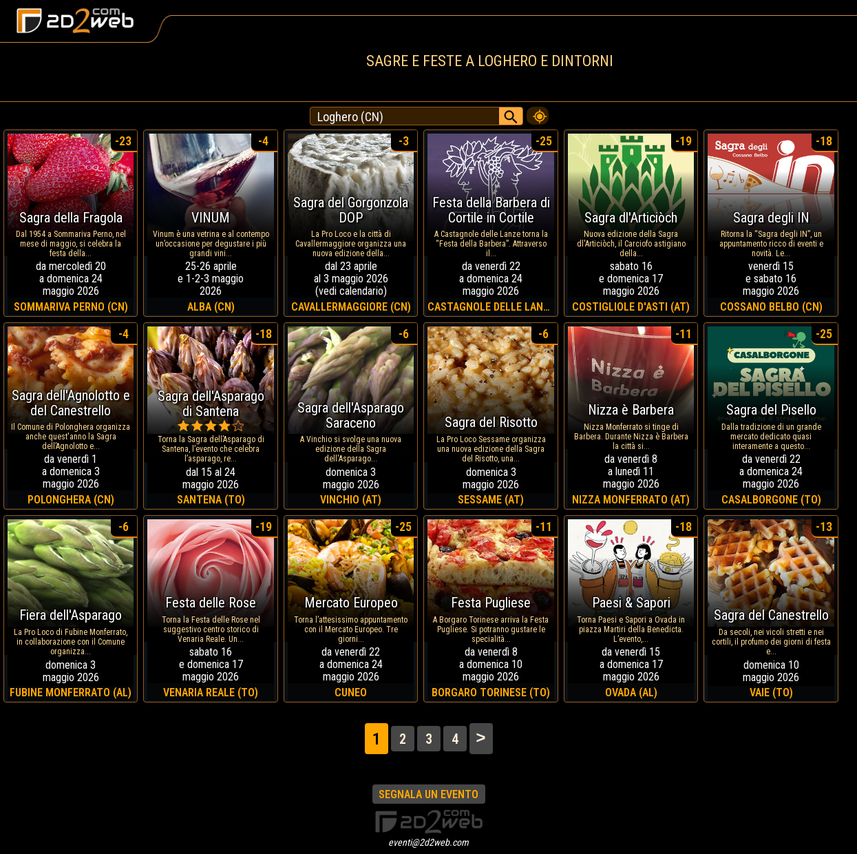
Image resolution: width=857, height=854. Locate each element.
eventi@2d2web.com (428, 842)
